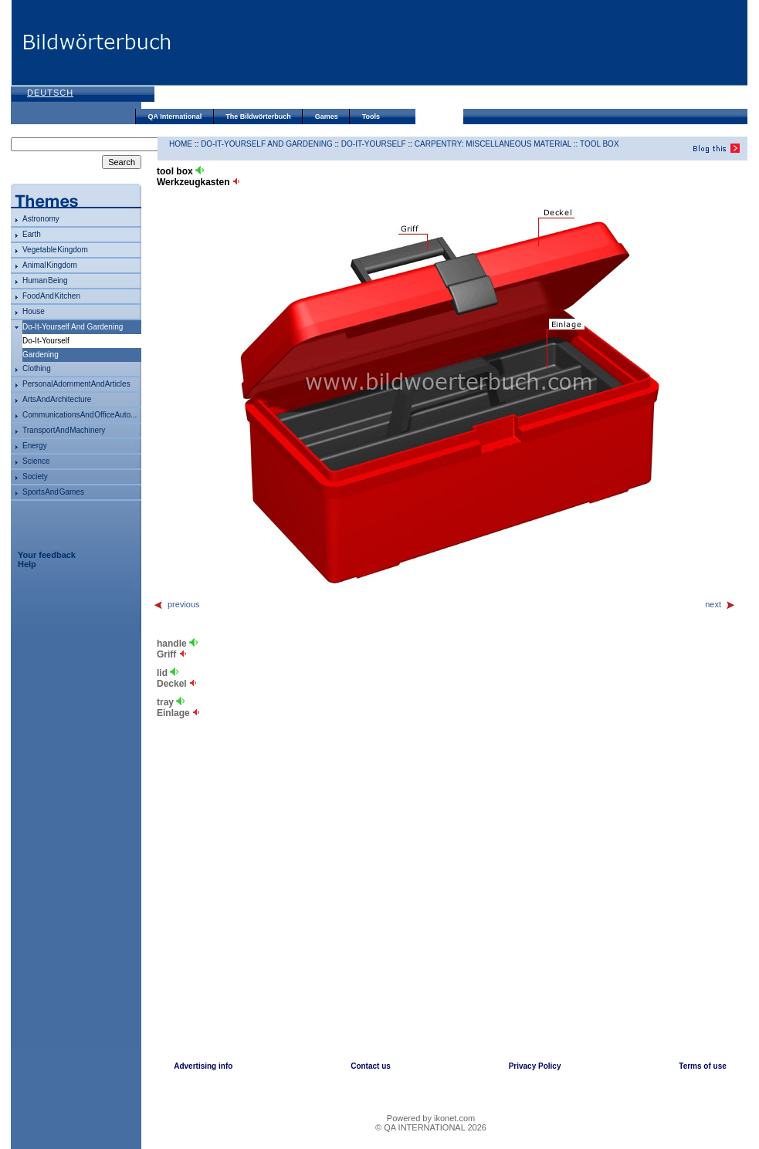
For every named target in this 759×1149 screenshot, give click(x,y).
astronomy (40, 219)
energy (34, 445)
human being (45, 280)
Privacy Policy (535, 1066)
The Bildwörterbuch (258, 116)
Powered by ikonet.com (431, 1118)
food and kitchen (51, 296)
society (35, 476)
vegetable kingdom (55, 249)
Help (27, 564)
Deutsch (50, 92)
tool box (599, 144)
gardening (40, 354)
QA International (175, 116)
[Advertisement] (234, 56)
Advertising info (203, 1066)
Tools (371, 116)
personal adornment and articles (76, 384)
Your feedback (47, 554)
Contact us (371, 1066)
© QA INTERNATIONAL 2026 (430, 1127)
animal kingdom (49, 265)
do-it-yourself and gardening (72, 327)
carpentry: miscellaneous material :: (497, 144)
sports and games (53, 492)
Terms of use (703, 1066)
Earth (31, 234)
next (720, 604)
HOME (180, 144)
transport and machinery (63, 430)
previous (176, 604)
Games (326, 116)
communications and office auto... (79, 415)
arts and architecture (56, 399)
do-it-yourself (373, 144)
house (33, 311)
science (36, 461)
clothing (36, 368)
